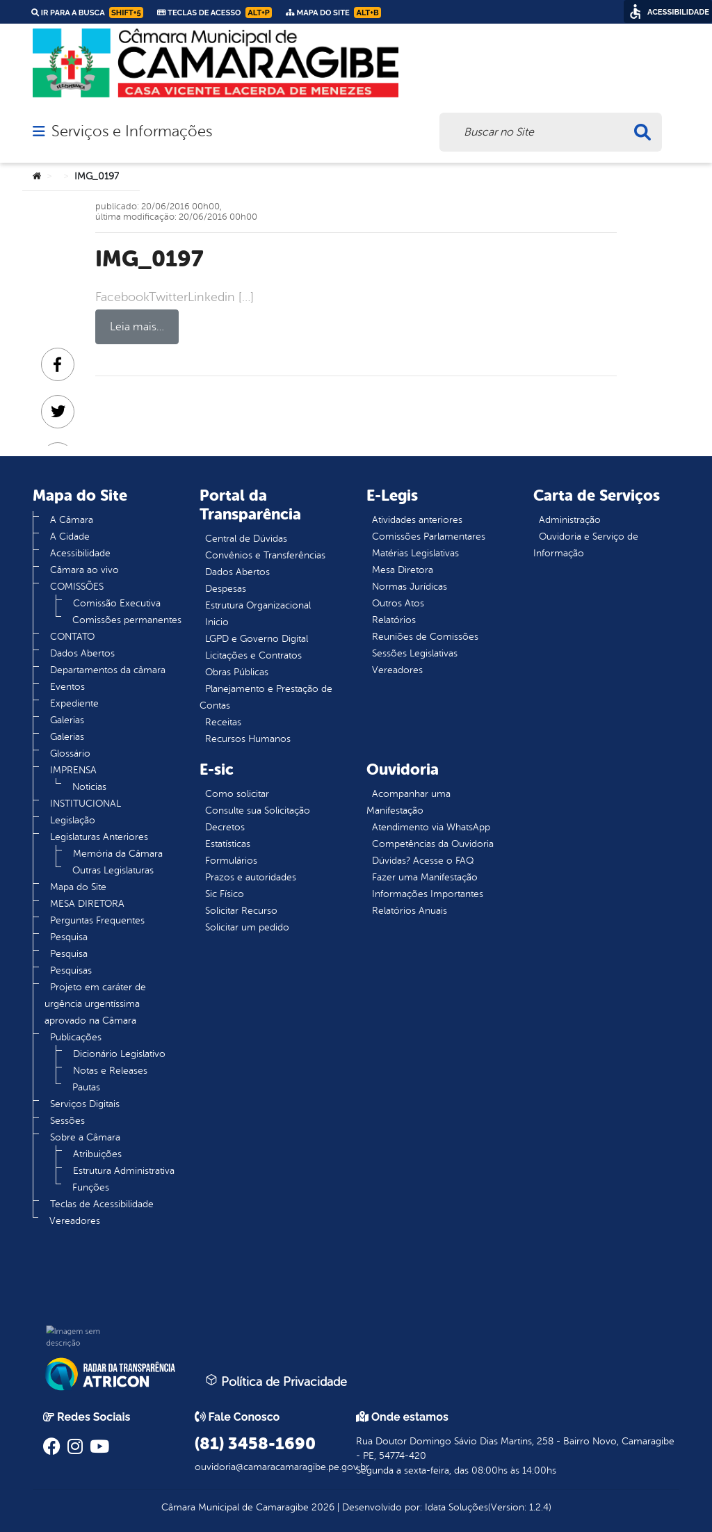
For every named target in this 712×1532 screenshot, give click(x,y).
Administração (570, 520)
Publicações (76, 1037)
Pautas (86, 1087)
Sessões (67, 1120)
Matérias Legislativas (415, 553)
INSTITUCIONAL (85, 803)
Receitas (223, 722)
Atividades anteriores (417, 520)
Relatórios (394, 620)
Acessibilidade (80, 553)
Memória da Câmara (118, 853)
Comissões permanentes (126, 620)
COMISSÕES (77, 586)
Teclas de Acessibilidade (102, 1204)
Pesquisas (71, 970)
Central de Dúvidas (246, 538)
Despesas (225, 588)
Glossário (70, 753)
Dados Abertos (82, 653)
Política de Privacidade (276, 1381)
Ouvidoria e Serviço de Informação (585, 544)
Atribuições (97, 1154)
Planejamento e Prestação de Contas (266, 697)
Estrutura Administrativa (124, 1171)
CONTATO (72, 636)
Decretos (225, 827)
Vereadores (74, 1221)
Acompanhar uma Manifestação (408, 802)
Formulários (231, 860)
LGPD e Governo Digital (256, 639)
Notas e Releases (110, 1070)
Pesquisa (69, 937)
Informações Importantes (427, 894)
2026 (321, 1507)
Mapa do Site (78, 887)
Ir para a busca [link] (87, 12)
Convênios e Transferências (265, 555)
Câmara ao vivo (84, 570)
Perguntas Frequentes (97, 920)
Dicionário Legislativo (119, 1054)
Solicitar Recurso (241, 910)
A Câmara (71, 520)
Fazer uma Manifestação (425, 877)
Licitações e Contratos (253, 655)
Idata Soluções (456, 1507)
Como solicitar (237, 794)
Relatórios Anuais (409, 910)
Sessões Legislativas (415, 653)
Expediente (74, 703)
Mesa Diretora (402, 570)
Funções (90, 1187)
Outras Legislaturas (113, 870)
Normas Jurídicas (409, 586)
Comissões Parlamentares (428, 536)
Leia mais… (137, 327)
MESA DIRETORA (87, 903)
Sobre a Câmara (85, 1137)
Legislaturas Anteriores (99, 837)
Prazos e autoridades (250, 877)
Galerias (67, 720)
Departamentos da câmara (107, 670)
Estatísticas (227, 844)
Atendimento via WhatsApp (431, 827)
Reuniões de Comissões (425, 636)
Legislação (72, 820)
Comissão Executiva (117, 603)
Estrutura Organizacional (258, 605)
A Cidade (70, 536)
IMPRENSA (73, 770)
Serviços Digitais (85, 1104)
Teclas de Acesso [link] (214, 12)
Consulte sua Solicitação (257, 810)
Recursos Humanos (248, 739)
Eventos (67, 687)
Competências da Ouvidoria (433, 844)
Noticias (89, 787)
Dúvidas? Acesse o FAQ (423, 860)
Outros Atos (398, 603)
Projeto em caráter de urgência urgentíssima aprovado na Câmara (95, 1004)
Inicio (217, 622)
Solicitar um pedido (247, 927)
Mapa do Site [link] (333, 12)
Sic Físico (224, 894)
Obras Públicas (236, 672)
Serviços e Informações (131, 131)
